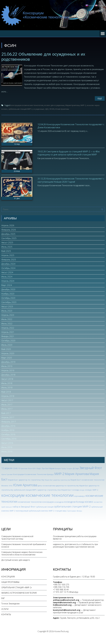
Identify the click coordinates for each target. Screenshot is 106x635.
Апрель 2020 (7, 353)
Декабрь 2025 (8, 233)
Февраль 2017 (8, 421)
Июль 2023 (6, 310)
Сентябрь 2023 (8, 302)
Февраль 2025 (8, 259)
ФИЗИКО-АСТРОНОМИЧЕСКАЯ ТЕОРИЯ (19, 592)
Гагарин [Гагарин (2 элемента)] (69, 468)
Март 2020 (6, 357)
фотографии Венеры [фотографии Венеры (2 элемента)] (75, 511)
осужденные (38, 108)
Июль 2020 (6, 344)
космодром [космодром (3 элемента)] (59, 502)
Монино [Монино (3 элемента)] (4, 485)
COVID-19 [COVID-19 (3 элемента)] (16, 468)
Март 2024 (6, 285)
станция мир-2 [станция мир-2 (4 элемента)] (61, 510)
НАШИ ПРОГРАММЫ (10, 582)
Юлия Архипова (62, 108)
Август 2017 (7, 400)
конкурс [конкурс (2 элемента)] (82, 490)
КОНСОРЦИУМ (8, 576)
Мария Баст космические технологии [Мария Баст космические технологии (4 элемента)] (87, 479)
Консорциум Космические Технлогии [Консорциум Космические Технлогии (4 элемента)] (29, 474)
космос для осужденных (54, 105)
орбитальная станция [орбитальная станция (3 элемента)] (44, 506)
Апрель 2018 (7, 395)
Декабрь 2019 (8, 361)
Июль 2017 (6, 404)
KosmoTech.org (61, 631)
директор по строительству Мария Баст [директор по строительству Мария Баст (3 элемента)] (72, 485)
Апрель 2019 (7, 370)
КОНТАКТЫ (6, 614)
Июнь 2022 (6, 323)
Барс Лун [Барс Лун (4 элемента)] (41, 468)
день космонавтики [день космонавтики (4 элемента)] (46, 485)
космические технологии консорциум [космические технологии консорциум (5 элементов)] (36, 501)
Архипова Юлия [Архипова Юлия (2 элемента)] (26, 468)
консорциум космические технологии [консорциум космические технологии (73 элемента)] (37, 495)
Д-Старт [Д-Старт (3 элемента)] (76, 468)
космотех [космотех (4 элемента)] (98, 501)
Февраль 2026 (8, 229)
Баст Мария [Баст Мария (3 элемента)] (50, 468)
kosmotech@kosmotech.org (66, 609)
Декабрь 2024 (8, 263)
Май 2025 (6, 250)
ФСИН (52, 108)
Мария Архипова (72, 105)
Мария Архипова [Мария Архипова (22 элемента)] (77, 473)
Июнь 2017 (6, 408)
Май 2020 (6, 349)
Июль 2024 (6, 276)
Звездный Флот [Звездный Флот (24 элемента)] (91, 467)
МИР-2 (83, 105)
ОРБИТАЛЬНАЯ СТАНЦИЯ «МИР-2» (16, 587)
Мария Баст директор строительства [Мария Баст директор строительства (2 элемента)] (57, 480)
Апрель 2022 (7, 327)
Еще (100, 98)
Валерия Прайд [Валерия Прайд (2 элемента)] (60, 468)
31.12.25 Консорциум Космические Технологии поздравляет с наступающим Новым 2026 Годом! (71, 180)
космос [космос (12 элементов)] (89, 501)
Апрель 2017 (7, 417)
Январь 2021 (7, 336)
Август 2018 (7, 378)
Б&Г (3, 598)
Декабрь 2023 (8, 289)
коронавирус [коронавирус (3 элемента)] (79, 496)
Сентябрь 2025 (8, 238)
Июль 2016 (6, 447)
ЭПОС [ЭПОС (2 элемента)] (11, 485)
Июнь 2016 (6, 451)
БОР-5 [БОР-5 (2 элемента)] (34, 468)
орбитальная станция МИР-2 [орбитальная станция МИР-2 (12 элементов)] (72, 506)
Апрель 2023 (7, 314)
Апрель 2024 (7, 280)
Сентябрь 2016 (8, 438)
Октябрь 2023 (8, 297)
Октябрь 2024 (8, 268)
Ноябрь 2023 (7, 293)
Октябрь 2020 (8, 340)
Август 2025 (7, 242)
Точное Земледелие (10, 603)
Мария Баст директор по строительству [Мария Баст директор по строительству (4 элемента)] (26, 479)
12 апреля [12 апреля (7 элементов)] (6, 468)
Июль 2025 (6, 246)
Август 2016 (7, 442)
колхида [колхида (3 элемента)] (75, 489)
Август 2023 (7, 306)
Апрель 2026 (7, 225)
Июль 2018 (6, 383)
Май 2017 (6, 413)
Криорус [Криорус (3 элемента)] (50, 474)
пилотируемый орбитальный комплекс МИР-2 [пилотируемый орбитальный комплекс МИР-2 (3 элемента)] (35, 510)
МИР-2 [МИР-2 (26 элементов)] (59, 473)
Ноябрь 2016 (7, 430)
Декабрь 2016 (8, 425)
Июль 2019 (6, 366)
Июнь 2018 (6, 387)
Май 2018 (6, 391)
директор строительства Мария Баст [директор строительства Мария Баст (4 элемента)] (55, 489)
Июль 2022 (6, 319)
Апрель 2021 (7, 332)
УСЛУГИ (4, 608)
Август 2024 (7, 272)
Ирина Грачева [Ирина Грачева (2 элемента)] (6, 474)
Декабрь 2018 (8, 374)
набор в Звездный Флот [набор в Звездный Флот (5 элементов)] (24, 506)
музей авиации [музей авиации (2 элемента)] (6, 507)
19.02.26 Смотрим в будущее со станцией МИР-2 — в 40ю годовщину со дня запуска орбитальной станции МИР (69, 153)
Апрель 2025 (7, 255)
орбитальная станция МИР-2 (20, 108)
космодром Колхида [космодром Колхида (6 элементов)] (74, 501)
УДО (47, 108)
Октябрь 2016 (8, 434)
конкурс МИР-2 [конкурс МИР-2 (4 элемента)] (91, 489)
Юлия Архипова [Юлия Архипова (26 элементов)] (25, 485)
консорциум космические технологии (27, 105)
